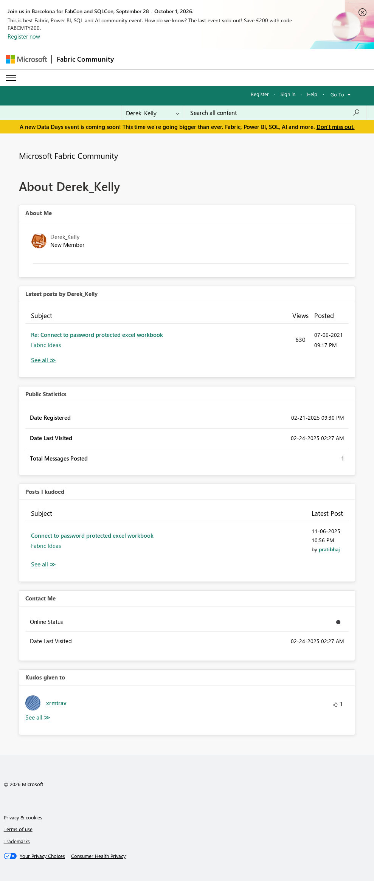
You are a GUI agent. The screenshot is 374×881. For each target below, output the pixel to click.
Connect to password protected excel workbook (92, 535)
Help (312, 94)
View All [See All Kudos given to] (37, 717)
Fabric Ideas (46, 345)
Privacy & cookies (23, 817)
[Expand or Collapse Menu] (11, 78)
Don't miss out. (336, 126)
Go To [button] (337, 94)
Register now (24, 36)
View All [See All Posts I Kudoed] (43, 564)
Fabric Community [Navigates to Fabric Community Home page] (85, 59)
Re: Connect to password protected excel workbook (97, 334)
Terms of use (18, 829)
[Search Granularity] (152, 112)
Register (260, 94)
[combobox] (275, 112)
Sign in (288, 94)
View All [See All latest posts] (43, 360)
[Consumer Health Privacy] (98, 856)
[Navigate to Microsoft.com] (26, 59)
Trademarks (17, 841)
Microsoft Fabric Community (68, 155)
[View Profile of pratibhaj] (329, 549)
